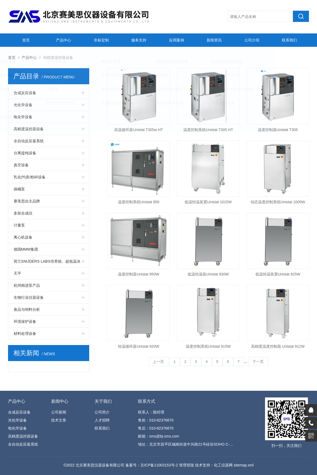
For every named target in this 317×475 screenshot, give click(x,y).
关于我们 (103, 401)
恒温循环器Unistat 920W (138, 346)
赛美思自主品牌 (27, 201)
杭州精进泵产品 (27, 285)
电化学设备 (23, 117)
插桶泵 (19, 189)
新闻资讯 (213, 40)
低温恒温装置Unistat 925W (277, 274)
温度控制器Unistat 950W (138, 274)
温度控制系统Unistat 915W (208, 346)
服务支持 (138, 40)
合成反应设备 (25, 93)
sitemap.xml (244, 465)
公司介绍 (251, 40)
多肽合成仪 (23, 213)
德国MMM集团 (26, 249)
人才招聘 (102, 420)
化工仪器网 (223, 465)
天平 (17, 273)
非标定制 (100, 40)
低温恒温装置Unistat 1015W (208, 202)
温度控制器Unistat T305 (278, 130)
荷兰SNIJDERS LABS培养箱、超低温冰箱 (47, 263)
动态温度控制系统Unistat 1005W (278, 202)
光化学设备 (23, 105)
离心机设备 (23, 237)
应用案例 (175, 40)
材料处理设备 (25, 333)
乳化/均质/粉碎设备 (30, 177)
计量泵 (19, 225)
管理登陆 (186, 465)
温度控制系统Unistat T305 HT (208, 130)
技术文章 (58, 420)
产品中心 (62, 40)
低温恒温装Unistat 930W (208, 274)
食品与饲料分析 (27, 309)
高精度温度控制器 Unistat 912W (278, 346)
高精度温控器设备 (29, 129)
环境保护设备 (25, 321)
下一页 (258, 361)
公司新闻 (58, 412)
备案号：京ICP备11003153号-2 (151, 465)
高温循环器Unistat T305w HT (138, 130)
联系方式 (146, 401)
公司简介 (102, 412)
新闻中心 (59, 401)
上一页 (158, 361)
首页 (25, 40)
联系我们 (288, 40)
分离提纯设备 (25, 153)
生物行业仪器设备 (29, 297)
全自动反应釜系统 (29, 141)
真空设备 (21, 165)
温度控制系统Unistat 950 (138, 202)
